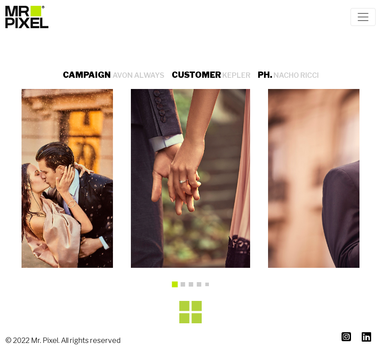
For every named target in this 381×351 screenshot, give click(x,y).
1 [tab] (178, 287)
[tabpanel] (191, 178)
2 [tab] (185, 286)
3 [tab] (193, 286)
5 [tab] (208, 286)
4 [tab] (201, 286)
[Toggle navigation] (363, 17)
